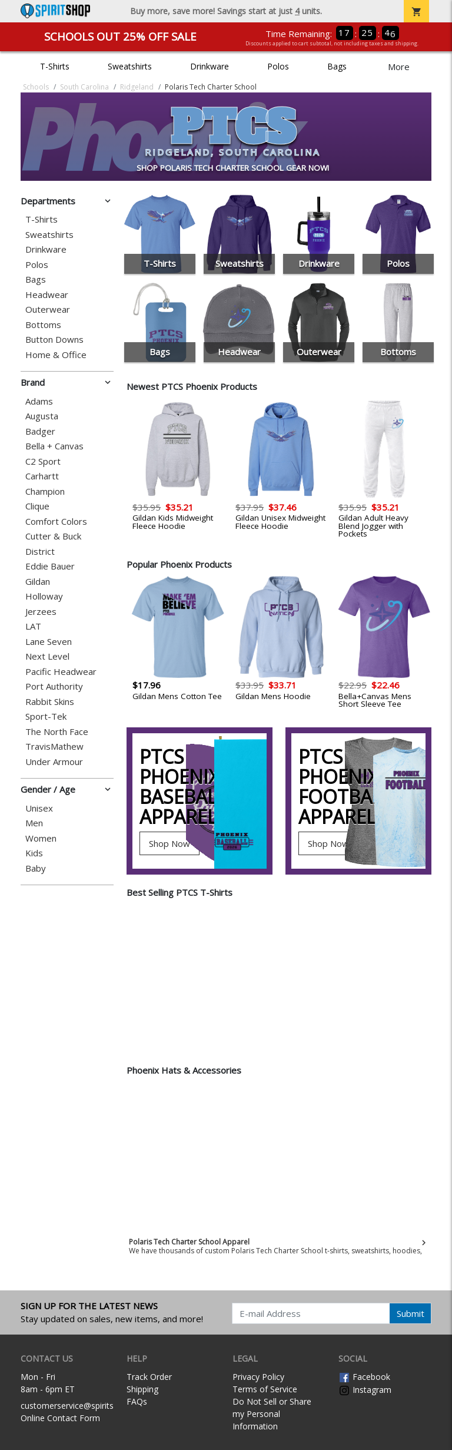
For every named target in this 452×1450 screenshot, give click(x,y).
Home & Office (56, 355)
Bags (337, 66)
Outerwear (47, 309)
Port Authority (54, 686)
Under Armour (54, 762)
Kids (34, 853)
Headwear (46, 295)
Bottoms (43, 325)
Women (40, 838)
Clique (37, 506)
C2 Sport (43, 461)
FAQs (137, 1401)
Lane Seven (48, 642)
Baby (35, 868)
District (40, 552)
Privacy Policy (258, 1376)
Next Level (47, 656)
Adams (39, 401)
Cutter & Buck (53, 536)
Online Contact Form (60, 1417)
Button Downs (54, 340)
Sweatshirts (130, 66)
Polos (278, 66)
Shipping (142, 1389)
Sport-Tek (46, 716)
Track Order (149, 1376)
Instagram (364, 1389)
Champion (45, 491)
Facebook (364, 1376)
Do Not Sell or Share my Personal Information (271, 1414)
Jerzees (40, 612)
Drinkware (209, 66)
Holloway (44, 596)
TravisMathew (54, 746)
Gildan (37, 582)
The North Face (56, 732)
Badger (40, 431)
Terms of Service (264, 1389)
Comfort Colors (56, 522)
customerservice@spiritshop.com (84, 1405)
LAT (33, 626)
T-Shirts (54, 66)
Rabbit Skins (49, 702)
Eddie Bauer (50, 566)
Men (34, 823)
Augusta (41, 416)
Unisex (39, 808)
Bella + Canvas (54, 446)
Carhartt (42, 476)
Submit (410, 1313)
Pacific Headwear (61, 672)
